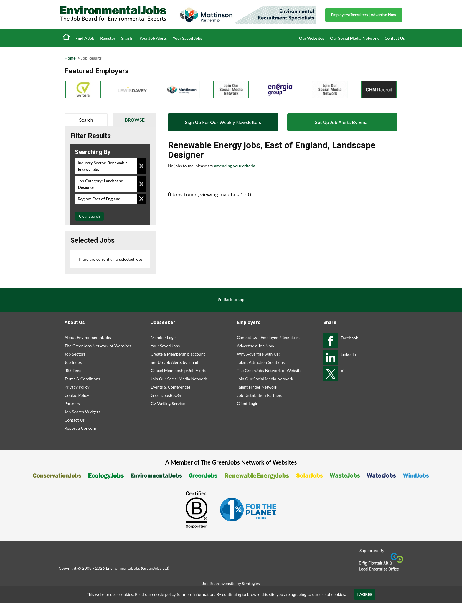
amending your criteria (234, 165)
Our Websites (311, 38)
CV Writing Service (168, 403)
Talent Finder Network (257, 386)
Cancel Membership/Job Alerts (178, 370)
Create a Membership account (178, 353)
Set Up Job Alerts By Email (342, 122)
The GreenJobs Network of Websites (98, 345)
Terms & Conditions (82, 378)
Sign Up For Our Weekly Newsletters (223, 122)
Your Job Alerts (153, 38)
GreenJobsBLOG (166, 395)
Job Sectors (75, 353)
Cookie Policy (77, 395)
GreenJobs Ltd (155, 568)
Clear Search (89, 216)
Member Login (164, 337)
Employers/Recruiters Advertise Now (363, 14)
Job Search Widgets (82, 411)
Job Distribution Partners (259, 395)
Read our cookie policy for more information (174, 594)
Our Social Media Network (354, 38)
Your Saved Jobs (187, 38)
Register (107, 38)
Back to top (234, 299)
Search (86, 120)
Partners (72, 403)
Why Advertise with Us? (258, 353)
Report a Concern (80, 428)
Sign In (127, 38)
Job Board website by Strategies (231, 583)
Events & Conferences (171, 386)
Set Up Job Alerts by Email (174, 362)
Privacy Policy (77, 386)
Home (66, 36)
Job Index (73, 362)
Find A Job (84, 38)
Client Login (247, 403)
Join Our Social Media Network (179, 378)
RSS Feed (73, 370)
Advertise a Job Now (255, 345)
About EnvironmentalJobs (88, 337)
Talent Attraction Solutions (261, 362)
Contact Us (395, 38)
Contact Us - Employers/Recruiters (268, 337)
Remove (141, 166)
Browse (135, 120)
